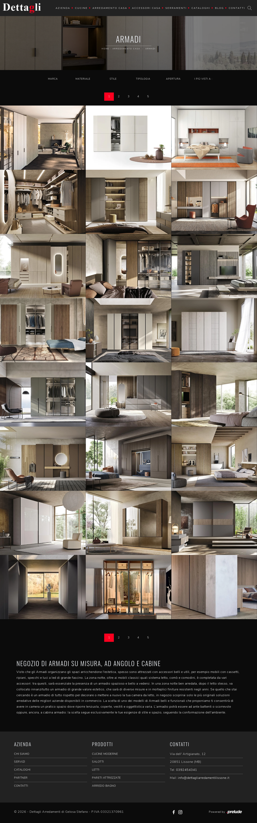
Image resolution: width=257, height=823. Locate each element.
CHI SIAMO (22, 754)
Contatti (237, 8)
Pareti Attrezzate (106, 778)
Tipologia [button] (143, 78)
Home (105, 48)
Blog (219, 8)
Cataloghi (201, 8)
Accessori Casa (146, 8)
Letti (95, 770)
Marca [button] (53, 78)
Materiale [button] (82, 78)
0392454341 (186, 770)
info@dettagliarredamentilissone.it (203, 778)
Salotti (98, 762)
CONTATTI (21, 786)
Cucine (81, 8)
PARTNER (21, 778)
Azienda (63, 8)
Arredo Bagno (104, 786)
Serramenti (176, 8)
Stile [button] (113, 78)
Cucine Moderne (105, 754)
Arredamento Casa (110, 8)
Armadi (150, 48)
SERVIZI (19, 762)
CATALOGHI (22, 770)
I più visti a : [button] (203, 78)
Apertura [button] (173, 78)
